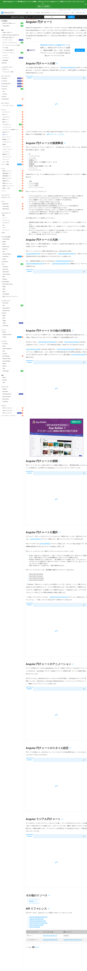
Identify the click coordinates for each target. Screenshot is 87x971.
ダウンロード (66, 12)
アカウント (83, 9)
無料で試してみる (79, 50)
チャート (3, 109)
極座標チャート (33, 901)
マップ (3, 168)
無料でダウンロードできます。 (56, 134)
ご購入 (72, 12)
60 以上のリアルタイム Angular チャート (54, 45)
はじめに (71, 17)
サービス (54, 12)
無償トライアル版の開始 (43, 6)
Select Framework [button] (37, 17)
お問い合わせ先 (76, 9)
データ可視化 (36, 12)
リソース (59, 12)
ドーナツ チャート (34, 899)
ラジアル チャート (34, 903)
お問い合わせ (79, 12)
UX (30, 12)
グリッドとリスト (6, 76)
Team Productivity (45, 12)
